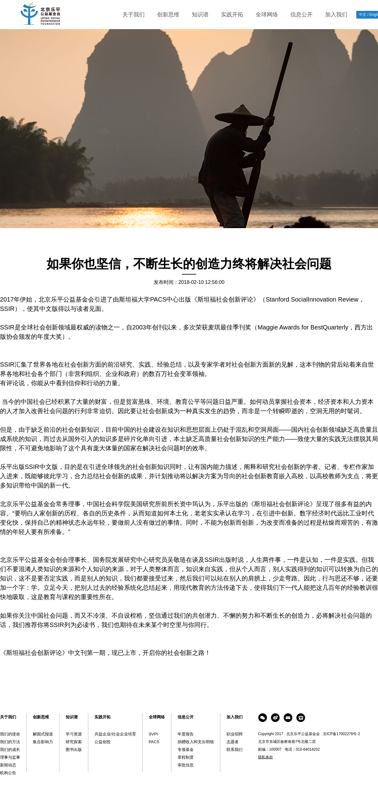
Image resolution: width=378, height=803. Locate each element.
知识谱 (200, 14)
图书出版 (74, 749)
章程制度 (186, 757)
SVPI (153, 734)
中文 (362, 14)
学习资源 (74, 734)
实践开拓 (232, 14)
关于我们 (133, 14)
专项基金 (186, 749)
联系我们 (234, 749)
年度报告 (186, 734)
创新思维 (168, 14)
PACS (154, 741)
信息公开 (301, 14)
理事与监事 (10, 757)
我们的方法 (10, 741)
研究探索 (74, 741)
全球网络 (267, 14)
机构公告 (8, 772)
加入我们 (336, 14)
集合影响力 (43, 741)
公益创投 (102, 741)
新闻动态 (8, 765)
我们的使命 (10, 734)
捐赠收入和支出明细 (196, 741)
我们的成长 (10, 749)
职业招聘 (234, 734)
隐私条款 (265, 757)
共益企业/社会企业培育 (115, 734)
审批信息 (186, 765)
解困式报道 (43, 734)
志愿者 (232, 741)
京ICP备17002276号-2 (341, 734)
